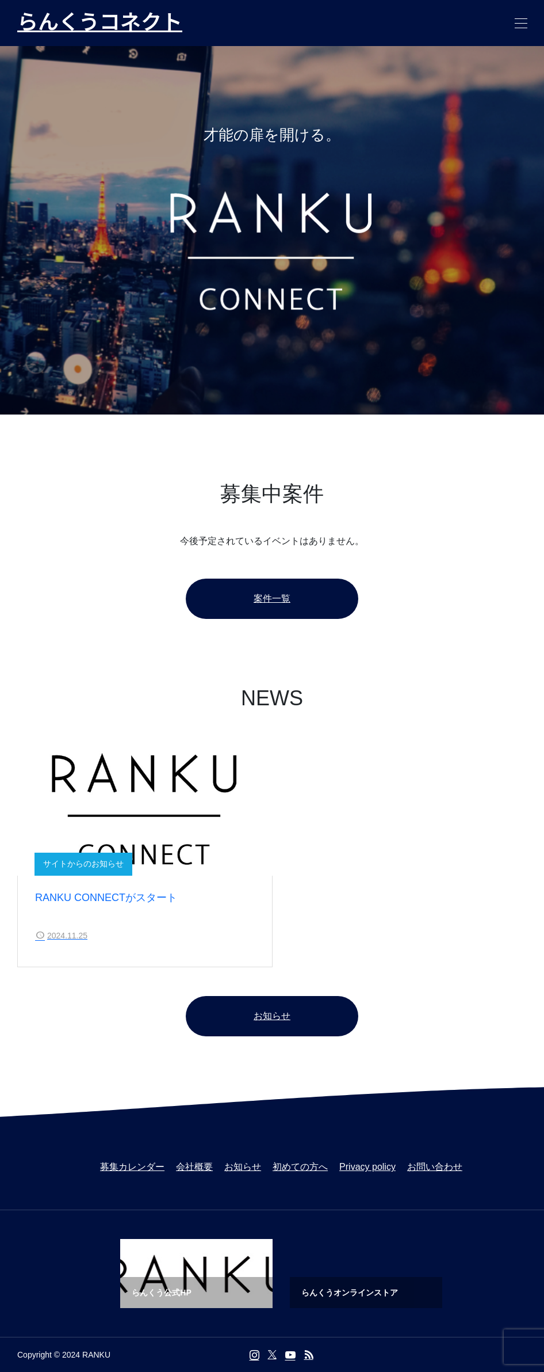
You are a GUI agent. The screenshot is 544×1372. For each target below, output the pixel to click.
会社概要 (194, 1167)
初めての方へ (300, 1167)
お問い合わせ (434, 1167)
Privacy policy (367, 1167)
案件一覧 (272, 598)
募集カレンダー (132, 1167)
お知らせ (272, 1016)
